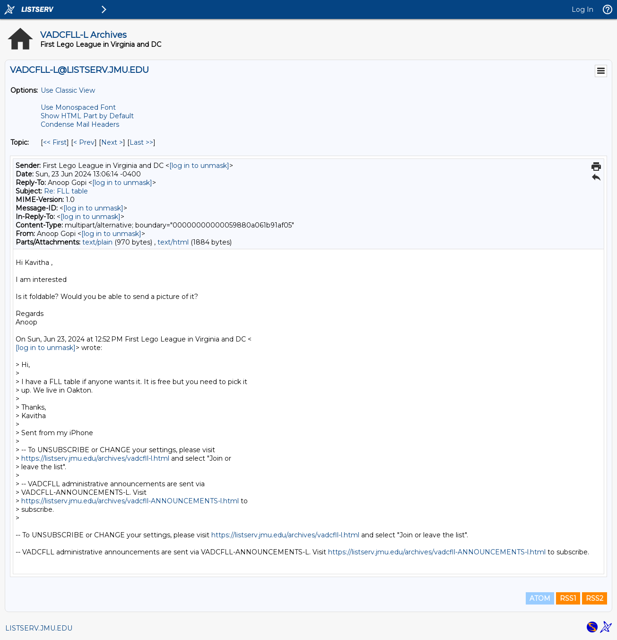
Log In (582, 9)
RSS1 (568, 598)
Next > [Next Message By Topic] (112, 142)
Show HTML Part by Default (87, 116)
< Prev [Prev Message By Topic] (84, 142)
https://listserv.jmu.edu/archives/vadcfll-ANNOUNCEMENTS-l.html (130, 501)
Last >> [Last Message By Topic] (141, 142)
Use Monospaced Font (78, 107)
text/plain (97, 242)
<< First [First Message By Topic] (55, 142)
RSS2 (594, 598)
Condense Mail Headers (80, 124)
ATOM (540, 598)
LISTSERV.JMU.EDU (38, 628)
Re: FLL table (66, 191)
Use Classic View (68, 90)
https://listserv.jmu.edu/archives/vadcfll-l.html (95, 458)
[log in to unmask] (199, 165)
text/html (173, 242)
